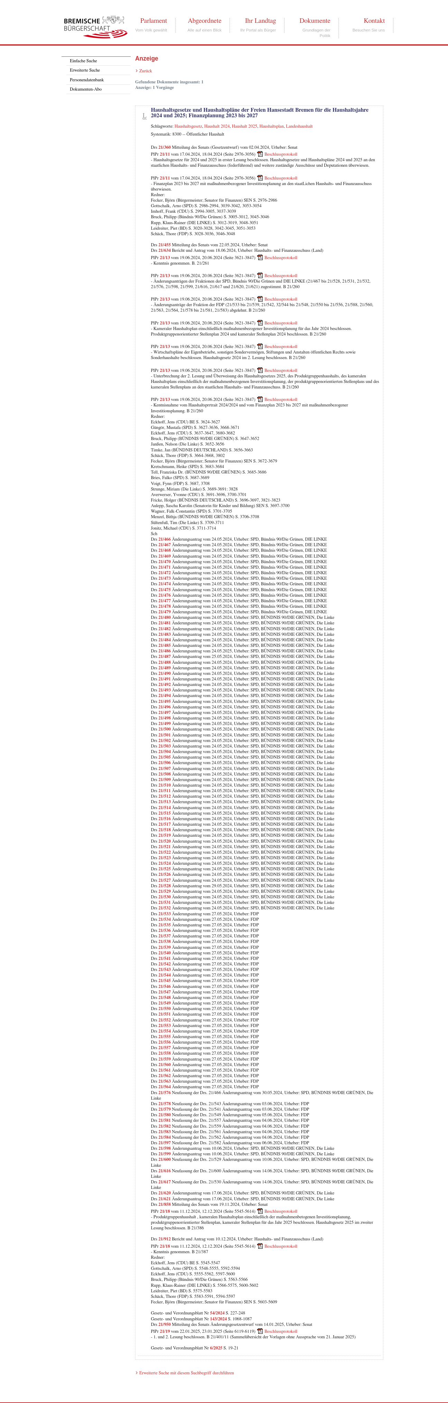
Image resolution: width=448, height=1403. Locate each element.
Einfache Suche (83, 61)
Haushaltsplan (272, 126)
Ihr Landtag (260, 20)
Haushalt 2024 (217, 126)
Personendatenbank (87, 80)
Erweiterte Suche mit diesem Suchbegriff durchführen (186, 1373)
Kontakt (374, 20)
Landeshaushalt (299, 126)
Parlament (153, 20)
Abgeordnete (205, 20)
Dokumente (314, 20)
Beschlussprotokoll (280, 154)
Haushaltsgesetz (188, 126)
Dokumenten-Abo (86, 89)
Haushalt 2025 (244, 126)
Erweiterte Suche (85, 70)
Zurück (145, 71)
